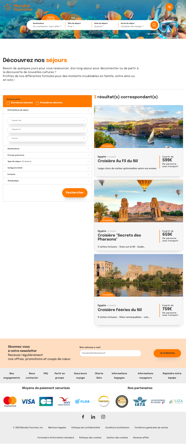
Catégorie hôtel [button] (15, 168)
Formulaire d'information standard (56, 438)
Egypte (102, 157)
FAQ (46, 373)
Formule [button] (11, 174)
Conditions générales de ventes (151, 428)
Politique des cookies (90, 438)
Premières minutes (51, 103)
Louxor (112, 157)
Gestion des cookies (117, 438)
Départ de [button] (16, 120)
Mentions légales (57, 428)
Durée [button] (15, 138)
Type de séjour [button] (20, 161)
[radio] (51, 15)
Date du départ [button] (105, 25)
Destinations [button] (48, 25)
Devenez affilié (141, 438)
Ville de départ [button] (79, 25)
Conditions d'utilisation (117, 428)
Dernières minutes (22, 103)
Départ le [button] (16, 129)
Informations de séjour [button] (18, 110)
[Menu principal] (169, 7)
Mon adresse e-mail (90, 347)
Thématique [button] (13, 181)
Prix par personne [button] (16, 155)
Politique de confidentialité (85, 428)
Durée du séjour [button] (134, 25)
